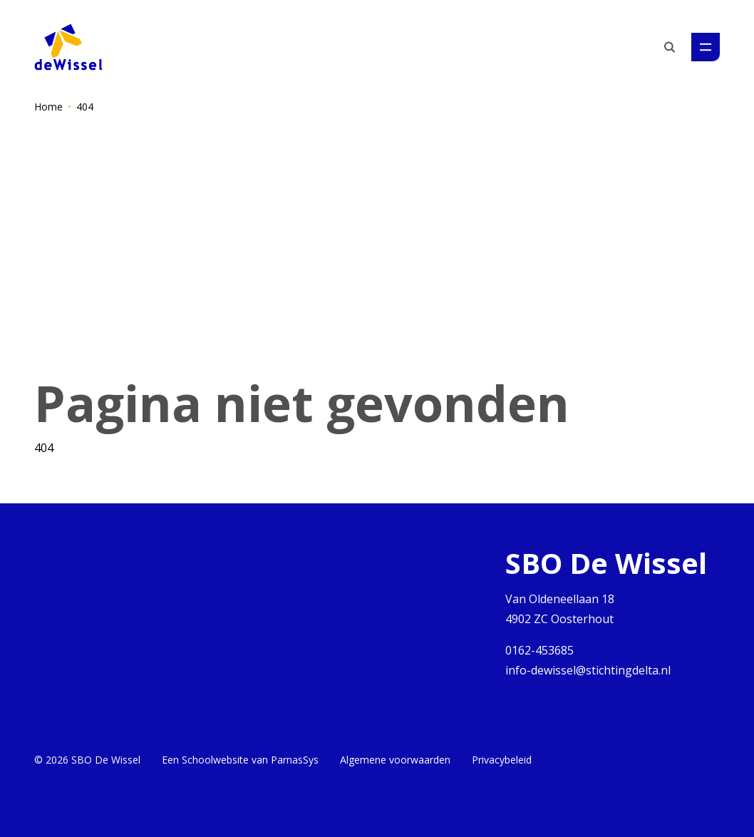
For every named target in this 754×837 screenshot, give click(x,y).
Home (48, 106)
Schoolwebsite (215, 759)
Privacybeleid (502, 759)
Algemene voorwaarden (395, 759)
